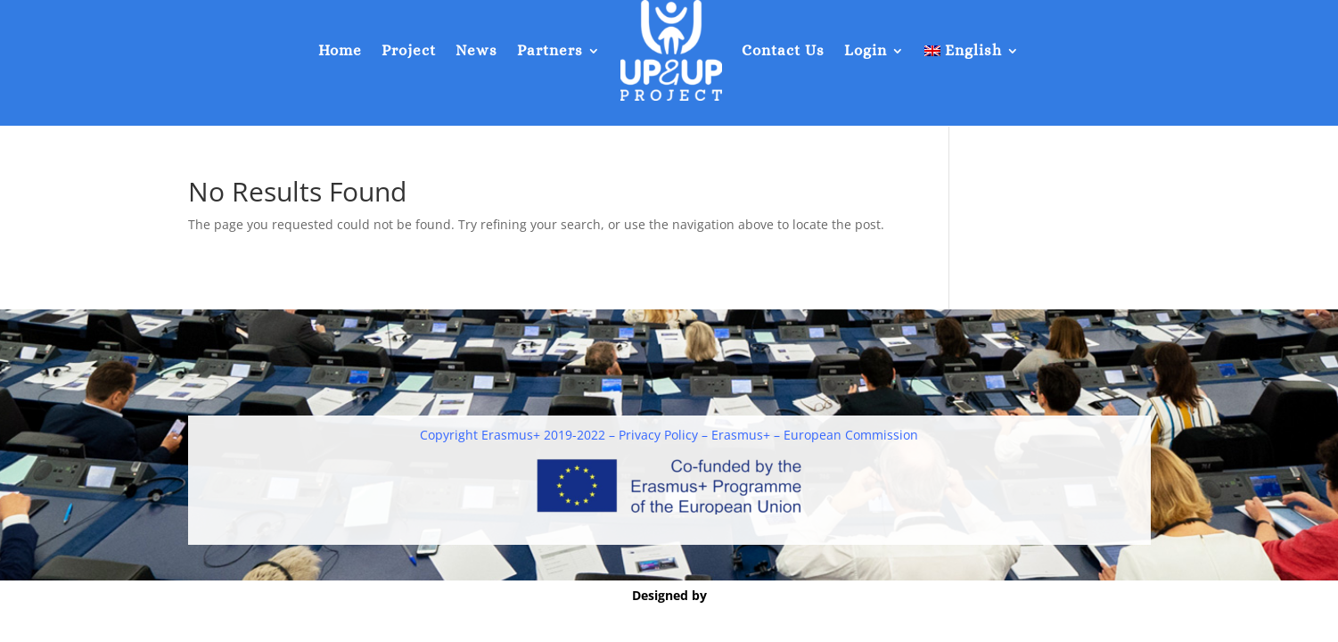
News (476, 50)
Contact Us (783, 50)
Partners (550, 50)
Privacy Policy (658, 434)
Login (865, 50)
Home (340, 50)
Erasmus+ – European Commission (814, 434)
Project (409, 50)
